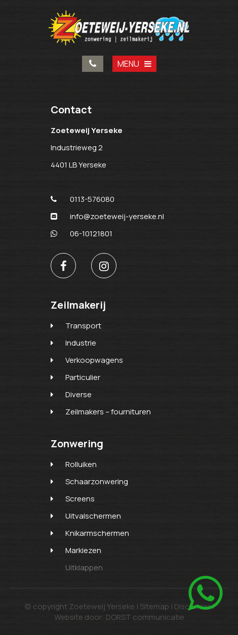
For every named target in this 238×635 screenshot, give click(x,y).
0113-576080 (92, 63)
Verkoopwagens (94, 360)
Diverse (78, 394)
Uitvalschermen (93, 516)
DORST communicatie (145, 617)
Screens (80, 498)
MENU (134, 63)
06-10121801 (81, 233)
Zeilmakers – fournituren (108, 411)
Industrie (80, 342)
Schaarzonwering (96, 481)
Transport (83, 325)
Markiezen (83, 550)
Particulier (82, 377)
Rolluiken (81, 464)
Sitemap (154, 606)
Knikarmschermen (97, 533)
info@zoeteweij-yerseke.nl (107, 216)
